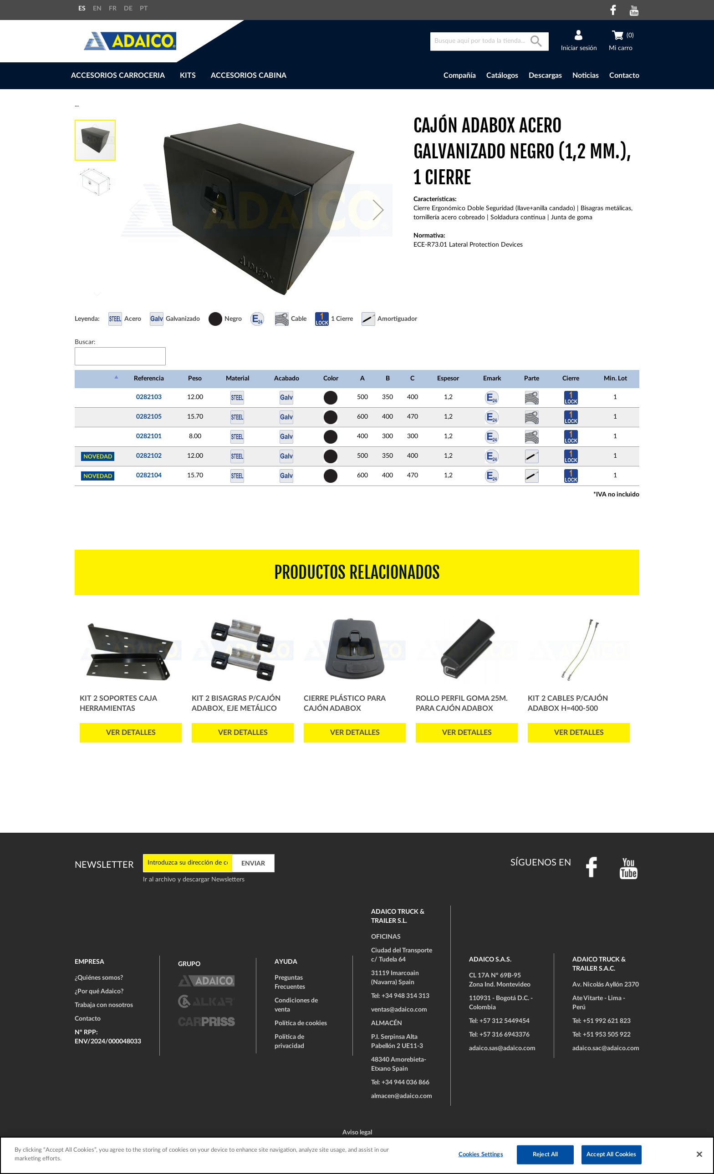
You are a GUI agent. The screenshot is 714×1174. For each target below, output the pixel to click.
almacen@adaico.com (401, 1096)
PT (144, 8)
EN (97, 8)
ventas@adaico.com (399, 1010)
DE (128, 8)
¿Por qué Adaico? (99, 991)
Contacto (624, 75)
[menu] (229, 75)
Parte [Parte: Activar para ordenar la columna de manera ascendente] (531, 378)
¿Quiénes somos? (99, 978)
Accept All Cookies (611, 1155)
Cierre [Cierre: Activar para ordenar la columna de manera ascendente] (570, 378)
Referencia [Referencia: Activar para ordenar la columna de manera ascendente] (149, 378)
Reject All (545, 1155)
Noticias (585, 75)
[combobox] (489, 41)
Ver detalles (131, 732)
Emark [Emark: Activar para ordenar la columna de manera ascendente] (492, 378)
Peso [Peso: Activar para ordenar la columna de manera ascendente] (195, 378)
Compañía (460, 75)
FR (113, 8)
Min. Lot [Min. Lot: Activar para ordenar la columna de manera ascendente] (615, 378)
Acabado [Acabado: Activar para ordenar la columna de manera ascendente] (286, 378)
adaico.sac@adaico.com (605, 1048)
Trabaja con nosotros (104, 1005)
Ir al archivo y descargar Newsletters (194, 879)
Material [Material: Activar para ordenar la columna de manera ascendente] (237, 378)
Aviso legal (357, 1132)
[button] (378, 210)
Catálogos (502, 75)
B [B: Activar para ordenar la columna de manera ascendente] (388, 378)
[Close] (699, 1154)
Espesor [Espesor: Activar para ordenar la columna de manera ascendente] (448, 378)
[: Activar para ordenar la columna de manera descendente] (98, 379)
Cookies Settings (481, 1155)
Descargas (545, 75)
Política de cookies (301, 1023)
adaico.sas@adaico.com (502, 1048)
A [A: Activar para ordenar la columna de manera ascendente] (362, 378)
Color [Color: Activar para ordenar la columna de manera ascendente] (330, 378)
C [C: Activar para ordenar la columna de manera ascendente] (412, 378)
